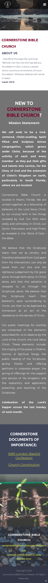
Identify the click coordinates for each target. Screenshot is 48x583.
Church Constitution (24, 465)
